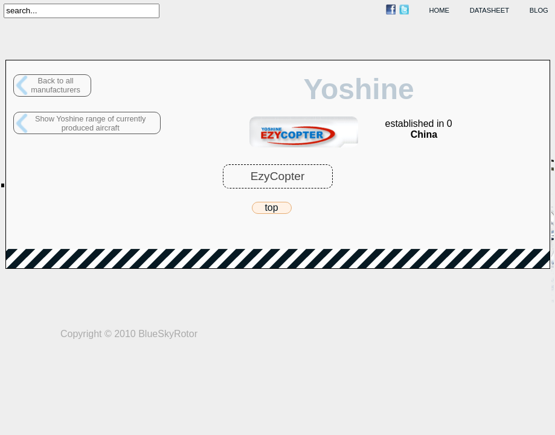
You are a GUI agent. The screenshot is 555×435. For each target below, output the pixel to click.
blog (539, 10)
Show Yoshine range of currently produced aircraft (90, 123)
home (439, 10)
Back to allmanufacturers (55, 85)
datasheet (489, 10)
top (271, 207)
